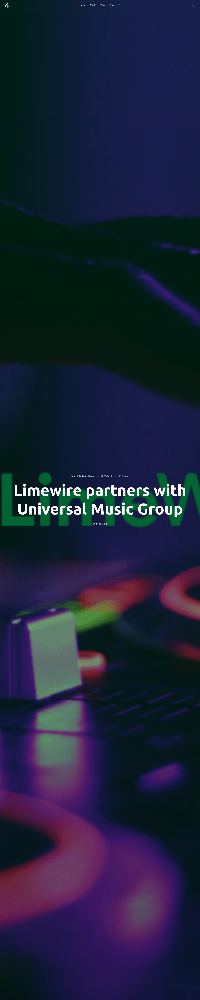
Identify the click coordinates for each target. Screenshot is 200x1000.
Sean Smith (102, 80)
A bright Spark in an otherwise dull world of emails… (63, 854)
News (91, 32)
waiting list (144, 721)
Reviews (160, 915)
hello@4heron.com (49, 955)
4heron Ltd (64, 904)
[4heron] (7, 5)
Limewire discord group (58, 726)
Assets (160, 920)
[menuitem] (82, 5)
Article (77, 32)
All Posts (168, 818)
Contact (134, 924)
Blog (102, 5)
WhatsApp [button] (36, 971)
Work (92, 5)
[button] (193, 5)
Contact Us (115, 5)
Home (82, 5)
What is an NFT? (94, 742)
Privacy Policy (164, 911)
